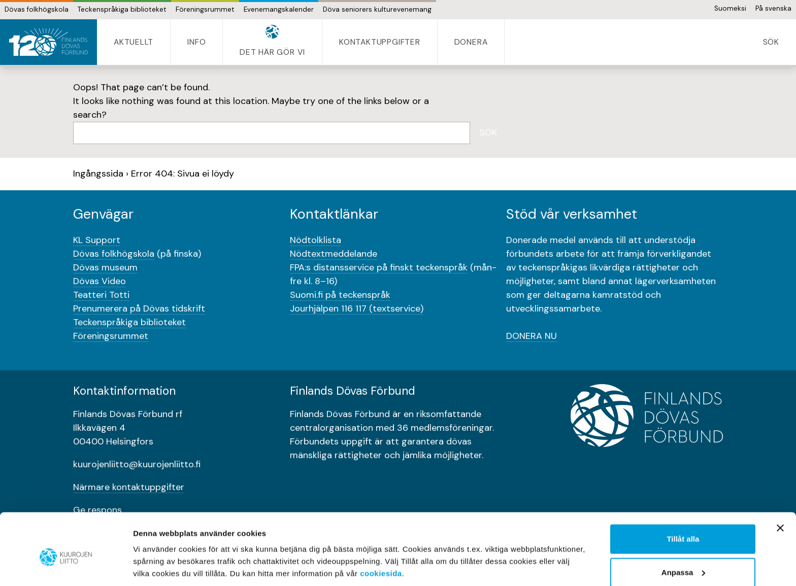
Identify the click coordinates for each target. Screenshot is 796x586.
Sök (488, 132)
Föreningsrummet (205, 9)
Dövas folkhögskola (37, 9)
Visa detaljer (155, 554)
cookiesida (381, 527)
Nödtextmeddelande (333, 254)
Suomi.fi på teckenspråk (340, 295)
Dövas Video (99, 281)
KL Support (96, 240)
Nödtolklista (315, 240)
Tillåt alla (683, 492)
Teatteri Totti (101, 295)
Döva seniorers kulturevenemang (377, 9)
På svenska (773, 8)
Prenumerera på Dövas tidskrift (139, 308)
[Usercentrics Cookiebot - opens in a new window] (65, 566)
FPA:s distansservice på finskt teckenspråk (379, 267)
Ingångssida (98, 173)
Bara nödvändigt (683, 559)
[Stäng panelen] (780, 481)
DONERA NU (531, 336)
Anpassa (683, 526)
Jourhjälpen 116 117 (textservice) (356, 308)
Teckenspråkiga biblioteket (122, 9)
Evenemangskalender (279, 9)
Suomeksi (730, 8)
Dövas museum (105, 267)
